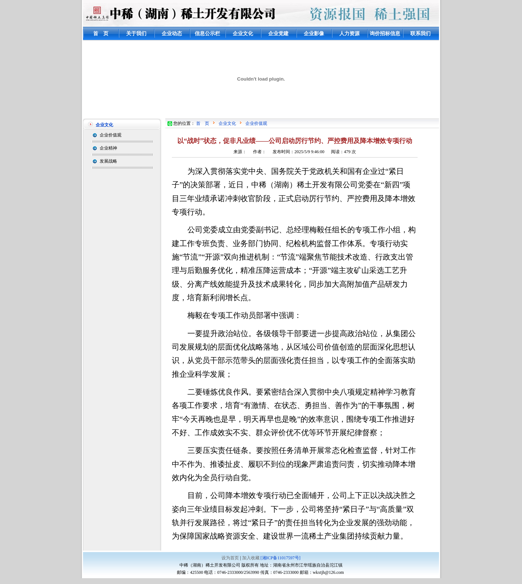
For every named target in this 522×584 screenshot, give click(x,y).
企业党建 (278, 33)
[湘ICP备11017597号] (281, 557)
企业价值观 (110, 135)
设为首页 (230, 557)
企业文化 (243, 33)
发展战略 (108, 161)
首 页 (100, 33)
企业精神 (108, 148)
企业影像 (314, 33)
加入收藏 (251, 557)
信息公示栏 (207, 33)
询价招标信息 (385, 33)
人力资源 (349, 33)
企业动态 (172, 33)
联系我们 (420, 33)
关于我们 (136, 33)
